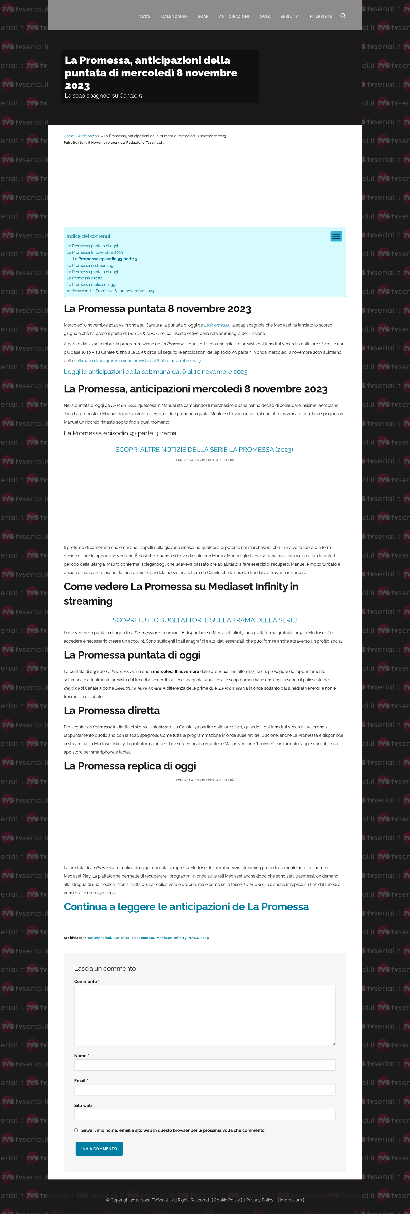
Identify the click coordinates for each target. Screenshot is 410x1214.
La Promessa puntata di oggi (92, 246)
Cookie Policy (227, 1200)
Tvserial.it (90, 14)
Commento (87, 981)
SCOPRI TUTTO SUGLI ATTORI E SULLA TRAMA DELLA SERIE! (205, 620)
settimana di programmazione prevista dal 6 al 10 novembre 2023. (138, 360)
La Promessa (216, 325)
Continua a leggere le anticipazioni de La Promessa (186, 906)
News (193, 938)
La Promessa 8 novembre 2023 (95, 252)
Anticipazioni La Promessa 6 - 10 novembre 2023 (110, 291)
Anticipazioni (89, 136)
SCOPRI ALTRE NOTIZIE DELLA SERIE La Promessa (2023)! (205, 449)
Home (69, 136)
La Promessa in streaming (90, 265)
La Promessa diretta (84, 278)
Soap (205, 938)
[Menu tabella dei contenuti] (336, 236)
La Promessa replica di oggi (91, 284)
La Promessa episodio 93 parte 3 (105, 258)
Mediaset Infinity (171, 938)
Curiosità (121, 938)
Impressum (291, 1200)
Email (81, 1080)
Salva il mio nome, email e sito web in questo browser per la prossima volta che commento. (173, 1130)
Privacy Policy (260, 1200)
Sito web (83, 1105)
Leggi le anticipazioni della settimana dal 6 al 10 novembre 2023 (155, 371)
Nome (81, 1055)
